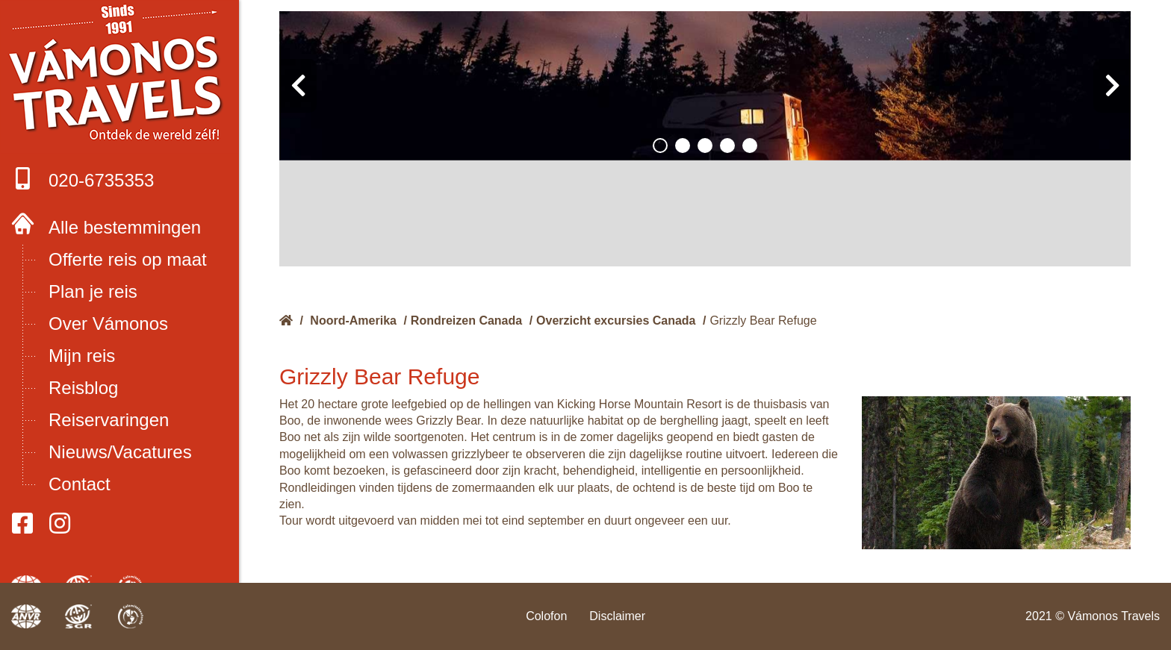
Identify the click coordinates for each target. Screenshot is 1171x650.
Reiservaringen (109, 420)
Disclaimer (617, 616)
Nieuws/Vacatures (120, 452)
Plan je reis (93, 291)
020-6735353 (82, 178)
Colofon (546, 616)
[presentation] (298, 86)
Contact (80, 484)
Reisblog (83, 388)
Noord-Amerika (353, 320)
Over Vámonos (108, 323)
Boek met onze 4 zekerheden (120, 74)
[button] (660, 145)
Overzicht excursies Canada (615, 320)
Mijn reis (82, 356)
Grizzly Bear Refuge (762, 320)
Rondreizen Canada (466, 320)
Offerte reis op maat (128, 259)
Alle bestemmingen (125, 227)
